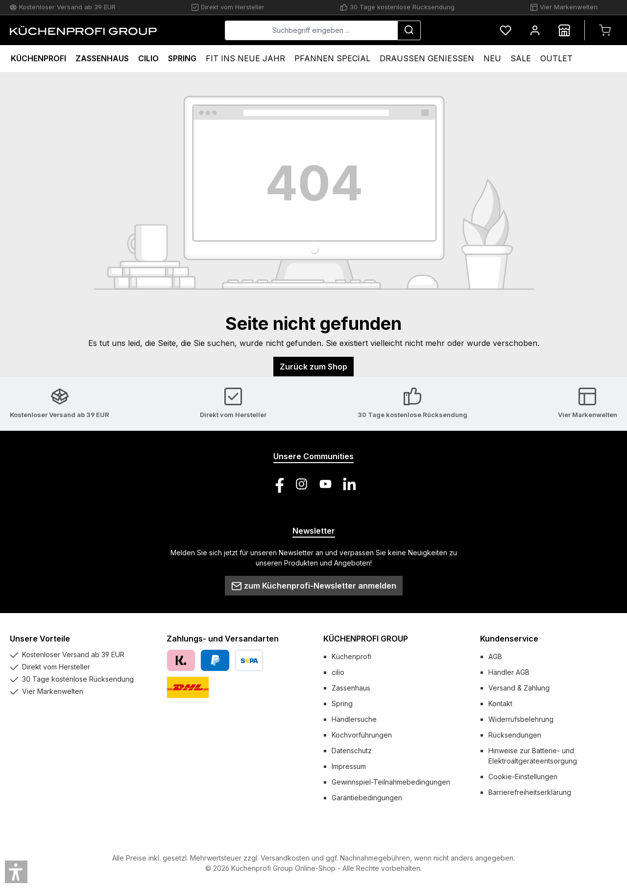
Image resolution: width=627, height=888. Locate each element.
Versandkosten (285, 858)
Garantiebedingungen (367, 797)
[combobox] (311, 30)
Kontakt (500, 703)
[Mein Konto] (535, 30)
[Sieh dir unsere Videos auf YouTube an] (325, 484)
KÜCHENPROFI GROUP (365, 638)
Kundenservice (509, 638)
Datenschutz (352, 750)
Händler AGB (509, 672)
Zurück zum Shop (313, 366)
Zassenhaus (351, 688)
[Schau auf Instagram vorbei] (301, 484)
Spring (342, 703)
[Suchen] (409, 30)
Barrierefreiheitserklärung (529, 792)
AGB (495, 656)
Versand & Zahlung (519, 688)
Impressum (349, 766)
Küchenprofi (351, 656)
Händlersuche (354, 719)
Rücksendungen (514, 735)
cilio (338, 672)
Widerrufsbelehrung (521, 719)
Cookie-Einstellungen (522, 776)
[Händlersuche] (564, 30)
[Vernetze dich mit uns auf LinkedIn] (349, 484)
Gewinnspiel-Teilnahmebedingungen (391, 782)
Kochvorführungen (362, 735)
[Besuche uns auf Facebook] (277, 484)
